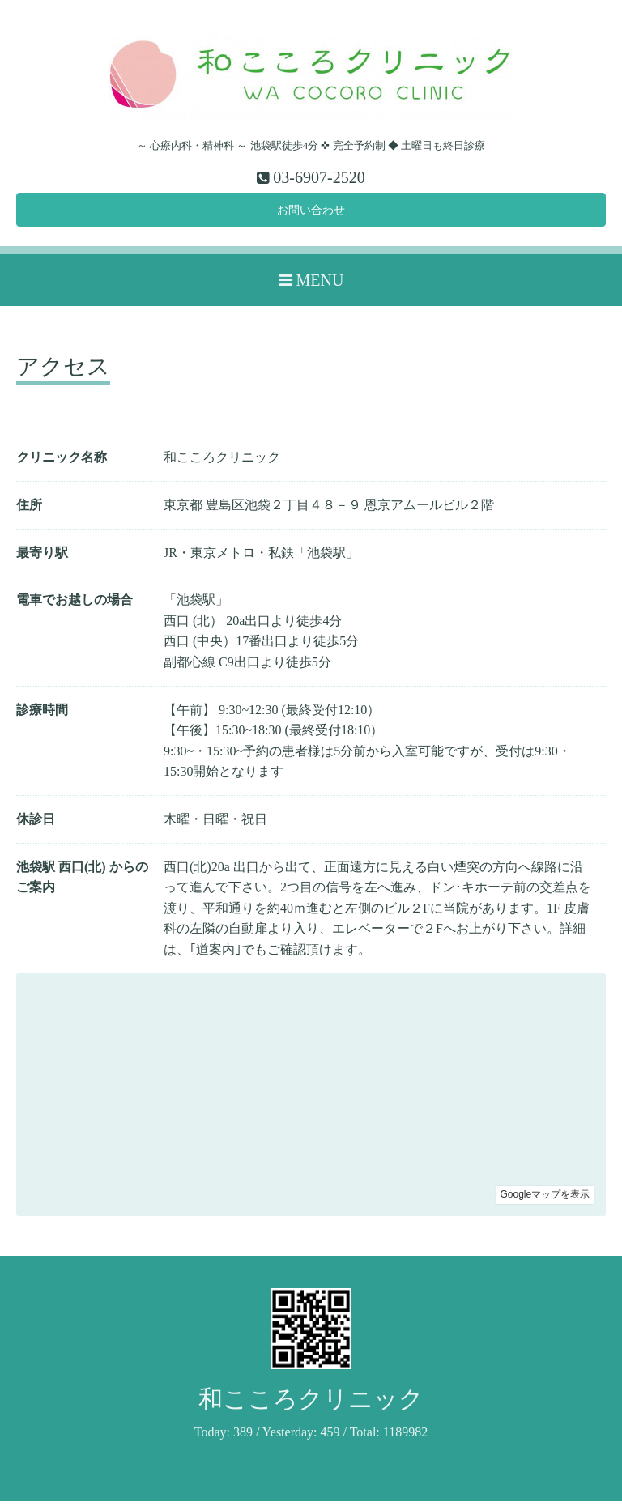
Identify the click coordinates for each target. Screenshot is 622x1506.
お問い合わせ (311, 212)
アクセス (63, 373)
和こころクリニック (311, 1403)
